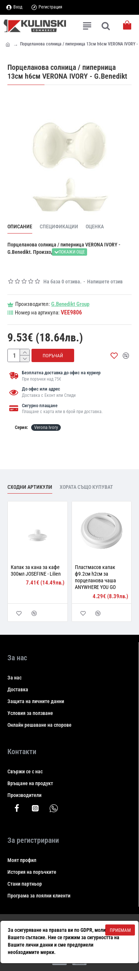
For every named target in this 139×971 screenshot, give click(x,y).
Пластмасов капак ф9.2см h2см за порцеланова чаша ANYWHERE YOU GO (95, 577)
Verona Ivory (46, 427)
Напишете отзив (105, 282)
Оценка (95, 226)
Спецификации (59, 226)
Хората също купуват (86, 487)
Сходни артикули (29, 487)
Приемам (120, 930)
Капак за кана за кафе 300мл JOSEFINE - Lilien (36, 570)
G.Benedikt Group (70, 304)
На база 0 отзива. (62, 282)
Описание (19, 226)
